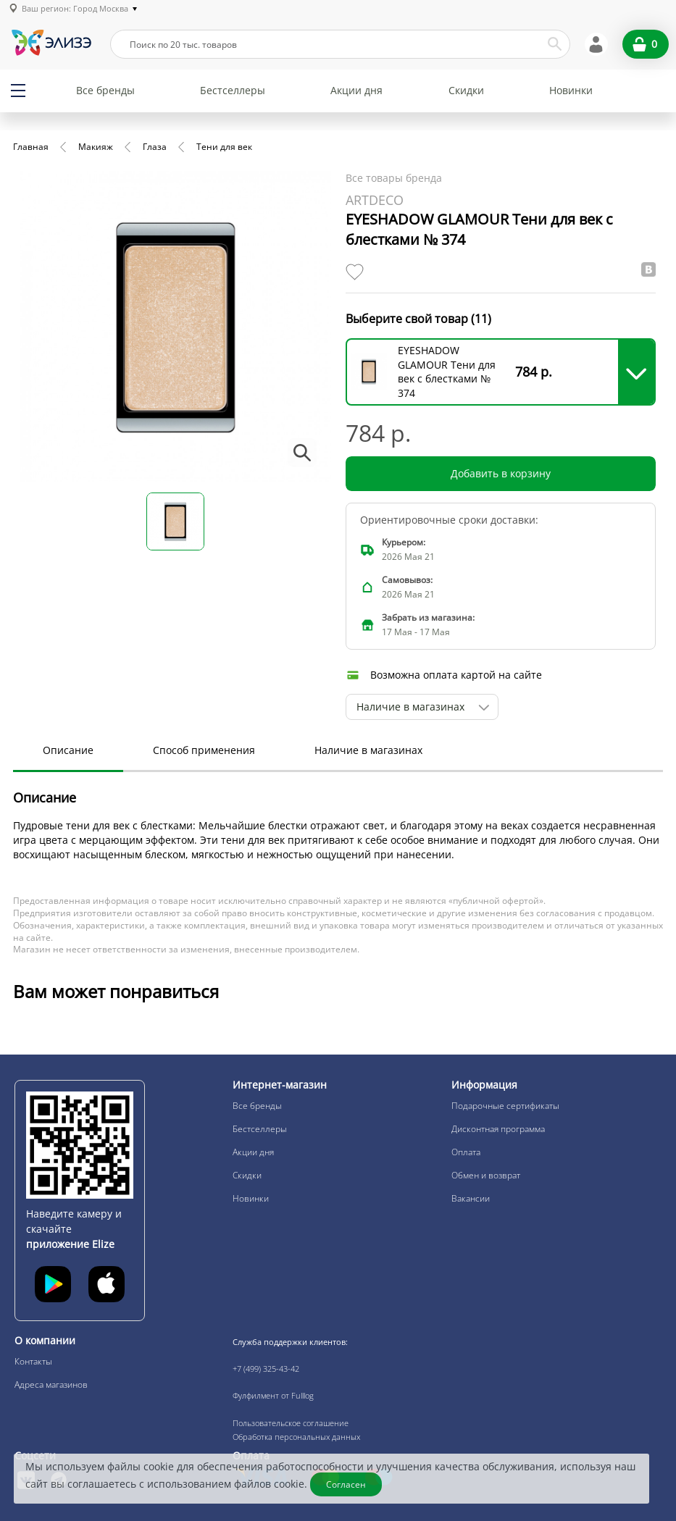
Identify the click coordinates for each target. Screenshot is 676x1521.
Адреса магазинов (51, 1384)
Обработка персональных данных (296, 1436)
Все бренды (105, 90)
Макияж (95, 147)
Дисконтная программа (498, 1129)
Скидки (466, 90)
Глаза (155, 147)
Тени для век (224, 147)
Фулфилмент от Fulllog (273, 1395)
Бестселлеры (232, 90)
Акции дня (356, 90)
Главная (31, 147)
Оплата (465, 1152)
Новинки (571, 90)
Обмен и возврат (485, 1175)
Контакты (33, 1361)
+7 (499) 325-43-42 (266, 1368)
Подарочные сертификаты (505, 1105)
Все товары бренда (394, 178)
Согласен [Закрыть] (346, 1484)
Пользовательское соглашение (291, 1422)
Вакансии (470, 1198)
